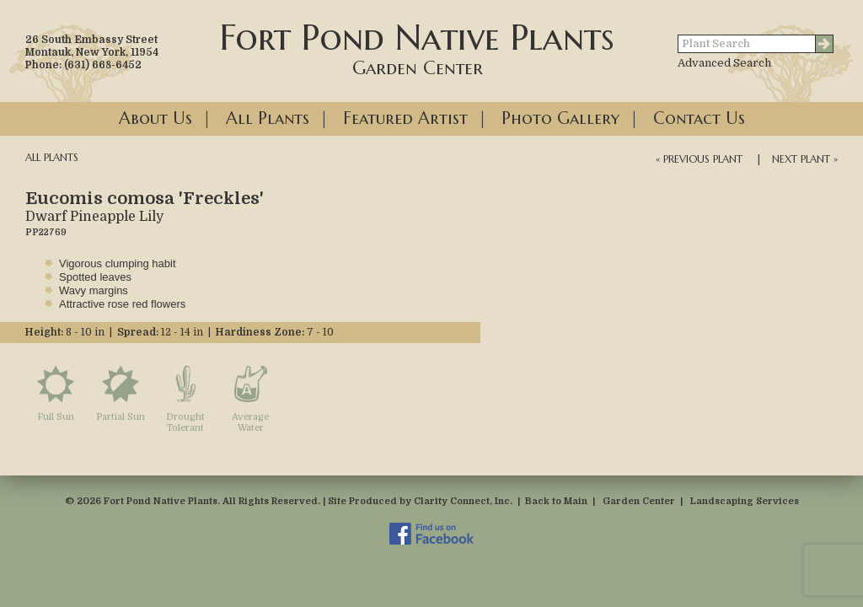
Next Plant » (805, 159)
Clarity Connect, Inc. (463, 501)
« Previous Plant (699, 159)
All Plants (267, 118)
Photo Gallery (560, 118)
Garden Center (639, 501)
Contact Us (699, 118)
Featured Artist (405, 118)
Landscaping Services (744, 501)
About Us (155, 118)
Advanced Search (724, 62)
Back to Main (556, 501)
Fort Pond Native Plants (417, 47)
